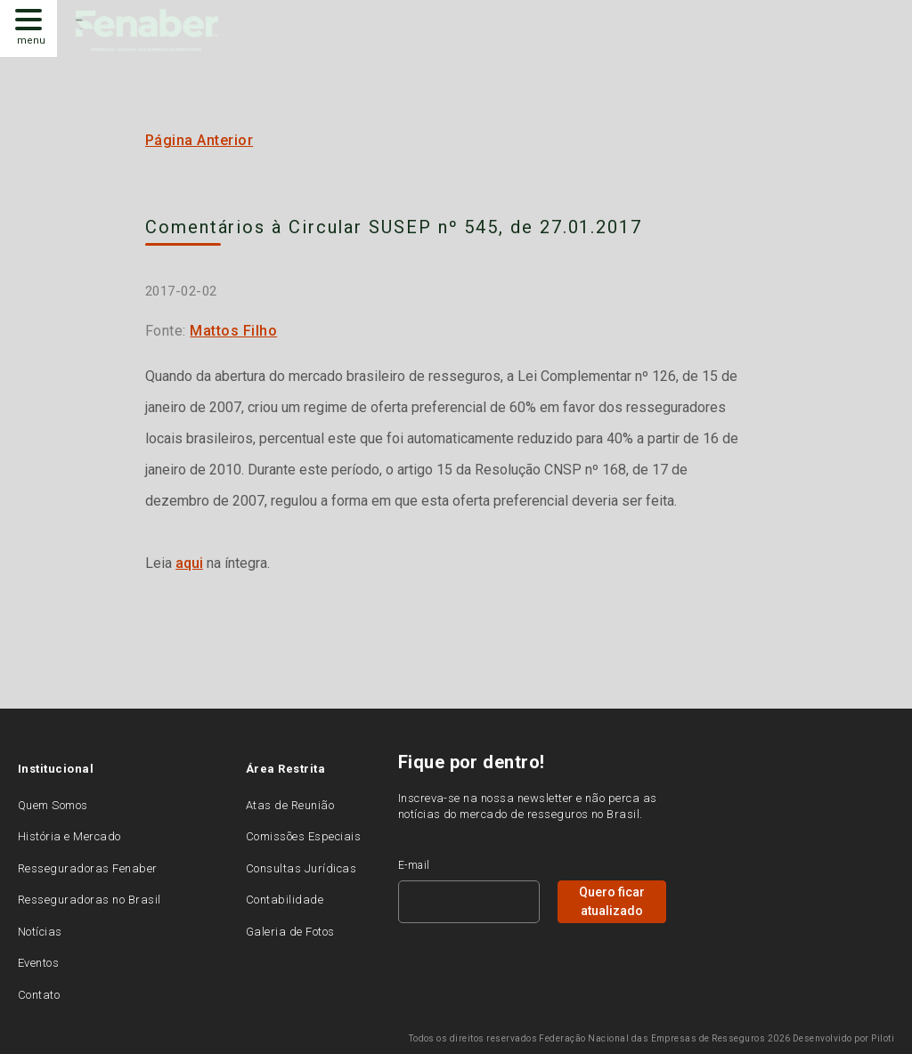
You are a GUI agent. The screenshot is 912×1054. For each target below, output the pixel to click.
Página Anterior (199, 140)
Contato (39, 994)
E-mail (414, 865)
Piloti (882, 1038)
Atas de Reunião (290, 805)
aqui (189, 563)
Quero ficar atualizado (612, 901)
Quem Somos (53, 805)
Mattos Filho (233, 330)
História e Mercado (69, 836)
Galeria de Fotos (290, 931)
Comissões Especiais (303, 836)
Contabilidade (284, 899)
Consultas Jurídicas (301, 868)
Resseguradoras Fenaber (88, 868)
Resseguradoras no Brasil (89, 899)
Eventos (38, 962)
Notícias (40, 931)
